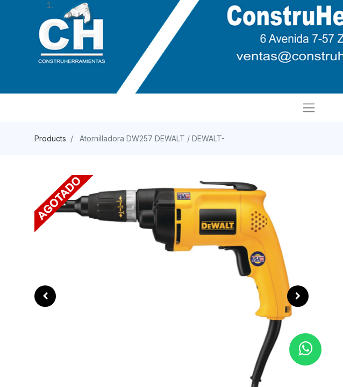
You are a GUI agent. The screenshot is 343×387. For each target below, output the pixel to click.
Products (50, 138)
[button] (45, 296)
